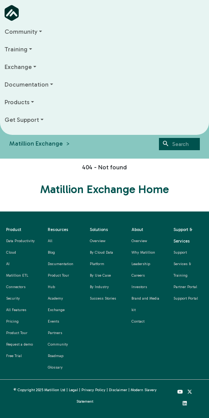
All (50, 241)
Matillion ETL (17, 275)
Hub (51, 287)
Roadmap (55, 356)
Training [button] (16, 49)
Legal (73, 390)
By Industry (99, 287)
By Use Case (100, 275)
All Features (16, 310)
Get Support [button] (22, 119)
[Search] (179, 144)
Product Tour (17, 333)
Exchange (56, 310)
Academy (55, 298)
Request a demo (19, 344)
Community (58, 344)
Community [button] (21, 31)
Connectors (16, 287)
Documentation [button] (27, 84)
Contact (137, 321)
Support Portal (185, 298)
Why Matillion (143, 252)
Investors (139, 287)
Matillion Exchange (36, 143)
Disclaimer (118, 390)
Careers (138, 275)
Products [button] (17, 102)
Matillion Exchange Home (104, 189)
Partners (55, 333)
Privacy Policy (93, 390)
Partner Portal (185, 287)
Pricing (12, 321)
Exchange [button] (18, 66)
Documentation (60, 264)
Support (180, 252)
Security (13, 298)
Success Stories (103, 298)
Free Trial (14, 356)
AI (8, 264)
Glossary (55, 367)
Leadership (140, 264)
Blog (51, 252)
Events (53, 321)
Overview (97, 241)
